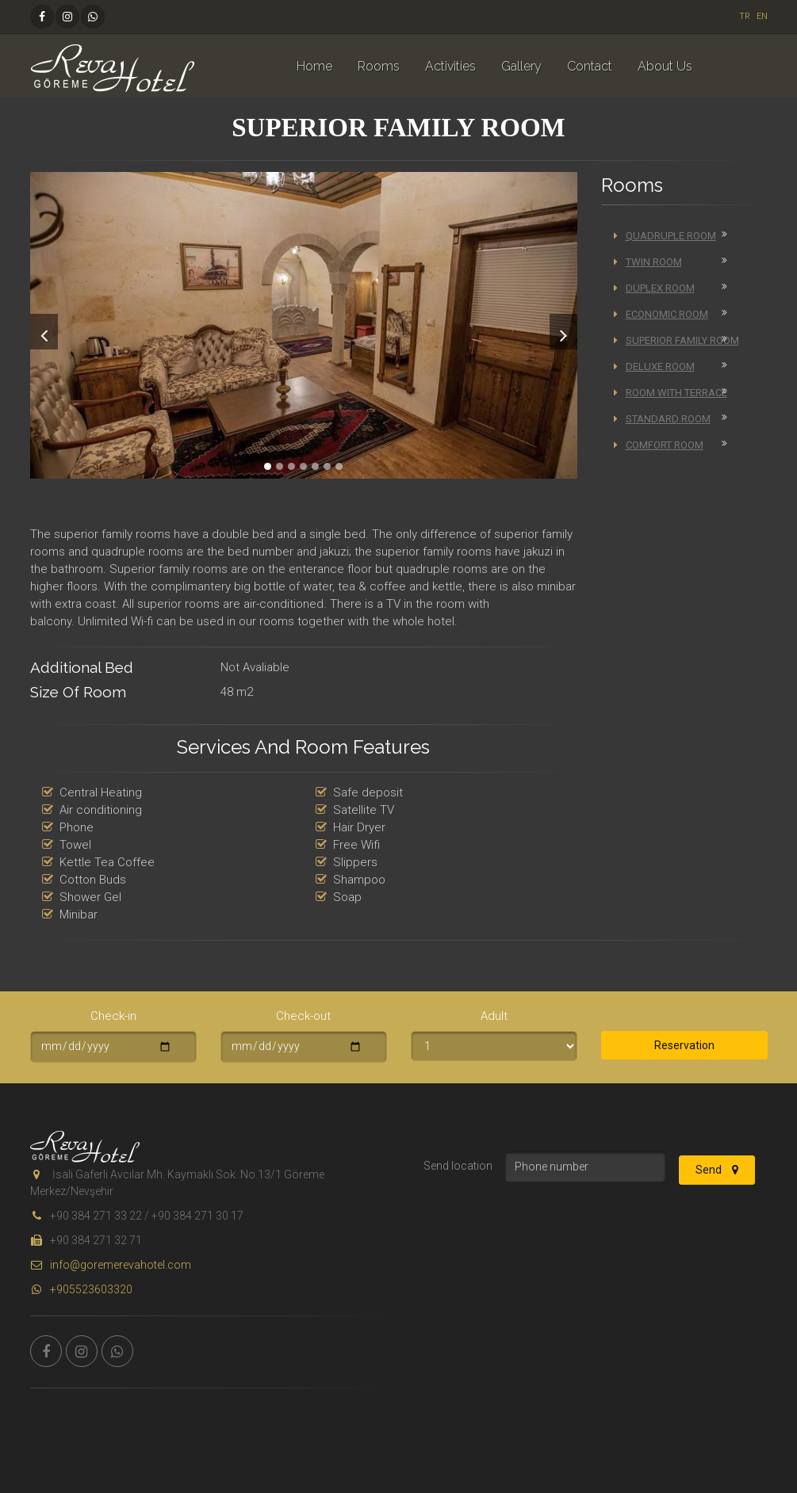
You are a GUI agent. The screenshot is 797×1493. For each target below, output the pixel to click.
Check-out (303, 1016)
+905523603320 (81, 1289)
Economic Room (661, 314)
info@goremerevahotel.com (110, 1264)
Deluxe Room (654, 366)
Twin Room (648, 262)
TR (744, 16)
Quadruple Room (665, 236)
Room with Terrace (670, 393)
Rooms (379, 66)
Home (314, 66)
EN (762, 16)
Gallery (521, 66)
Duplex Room (654, 288)
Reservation (684, 1045)
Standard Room (662, 419)
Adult (494, 1016)
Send (716, 1169)
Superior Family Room (676, 340)
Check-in (113, 1016)
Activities (450, 66)
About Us (665, 66)
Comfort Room (658, 445)
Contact (589, 66)
